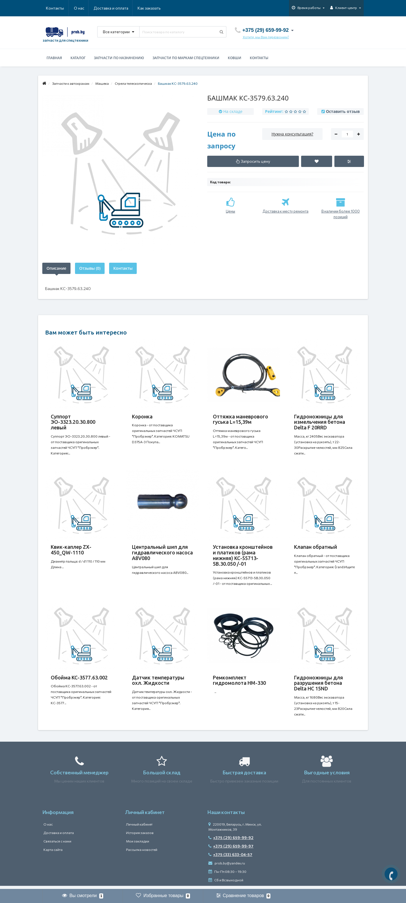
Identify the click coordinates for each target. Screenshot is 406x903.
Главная (54, 57)
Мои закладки (137, 844)
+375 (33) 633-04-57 (230, 857)
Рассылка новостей (141, 853)
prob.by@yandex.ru (226, 866)
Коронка (142, 416)
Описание (56, 268)
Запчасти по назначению (119, 57)
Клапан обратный (315, 548)
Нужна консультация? (292, 134)
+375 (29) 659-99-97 (230, 849)
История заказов (140, 836)
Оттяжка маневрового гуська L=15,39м (240, 419)
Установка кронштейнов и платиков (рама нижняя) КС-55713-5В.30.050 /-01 (243, 556)
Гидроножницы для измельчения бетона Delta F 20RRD (319, 422)
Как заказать (122, 8)
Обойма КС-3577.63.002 (79, 680)
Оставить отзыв (343, 111)
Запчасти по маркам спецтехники (186, 57)
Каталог (77, 57)
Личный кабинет (139, 828)
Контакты (153, 8)
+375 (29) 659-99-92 (230, 841)
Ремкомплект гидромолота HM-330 (239, 682)
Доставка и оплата (83, 8)
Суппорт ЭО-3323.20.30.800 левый (73, 422)
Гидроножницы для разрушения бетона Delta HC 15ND (318, 685)
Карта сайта (53, 853)
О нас (51, 8)
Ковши (234, 57)
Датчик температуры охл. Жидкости (158, 682)
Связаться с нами (57, 844)
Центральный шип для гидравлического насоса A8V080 (162, 553)
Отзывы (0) (89, 268)
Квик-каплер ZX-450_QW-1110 (71, 550)
